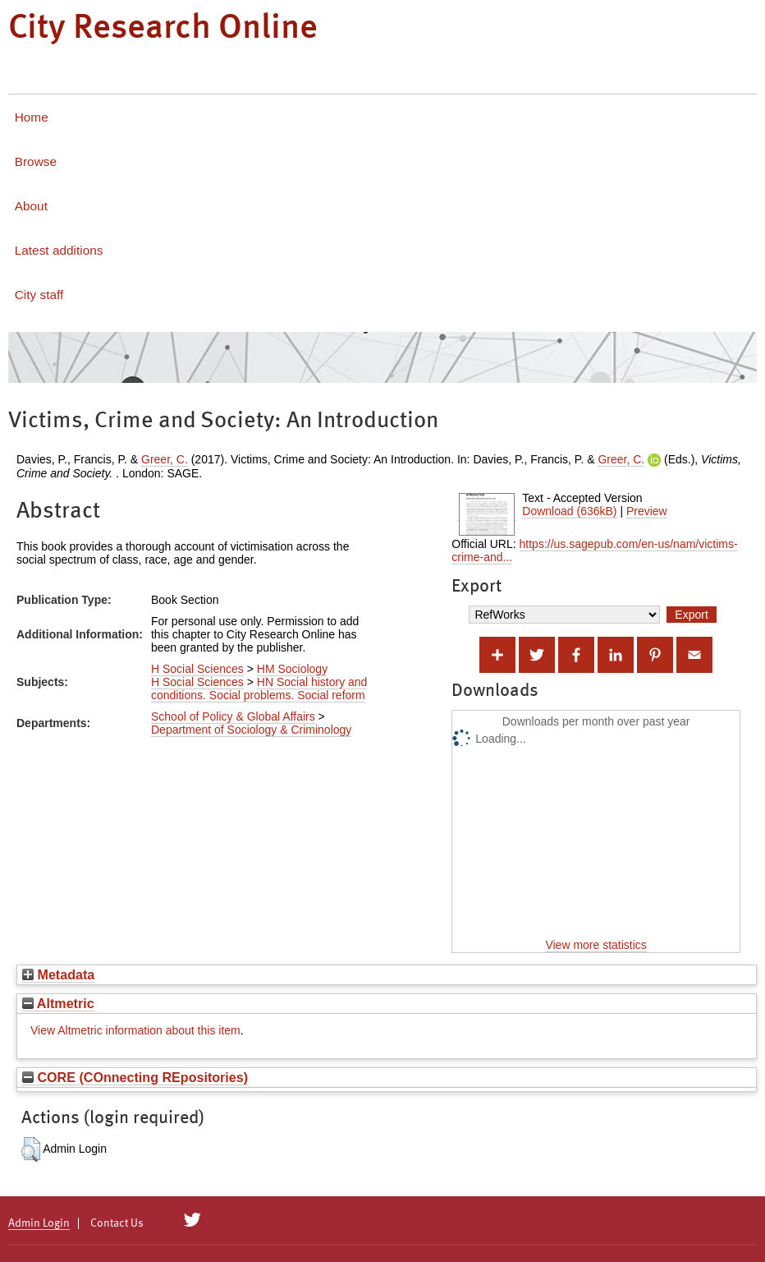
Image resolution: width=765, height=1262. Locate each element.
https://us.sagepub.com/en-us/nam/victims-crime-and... (594, 550)
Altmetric (58, 1003)
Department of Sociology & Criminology (251, 729)
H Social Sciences (197, 668)
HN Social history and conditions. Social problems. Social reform (259, 688)
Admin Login (39, 1223)
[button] (30, 1149)
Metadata (58, 974)
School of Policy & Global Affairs (233, 716)
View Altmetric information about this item (135, 1030)
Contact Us (117, 1223)
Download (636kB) (569, 511)
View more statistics (595, 944)
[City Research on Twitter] (192, 1220)
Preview (646, 511)
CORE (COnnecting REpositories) (135, 1077)
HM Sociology (292, 668)
